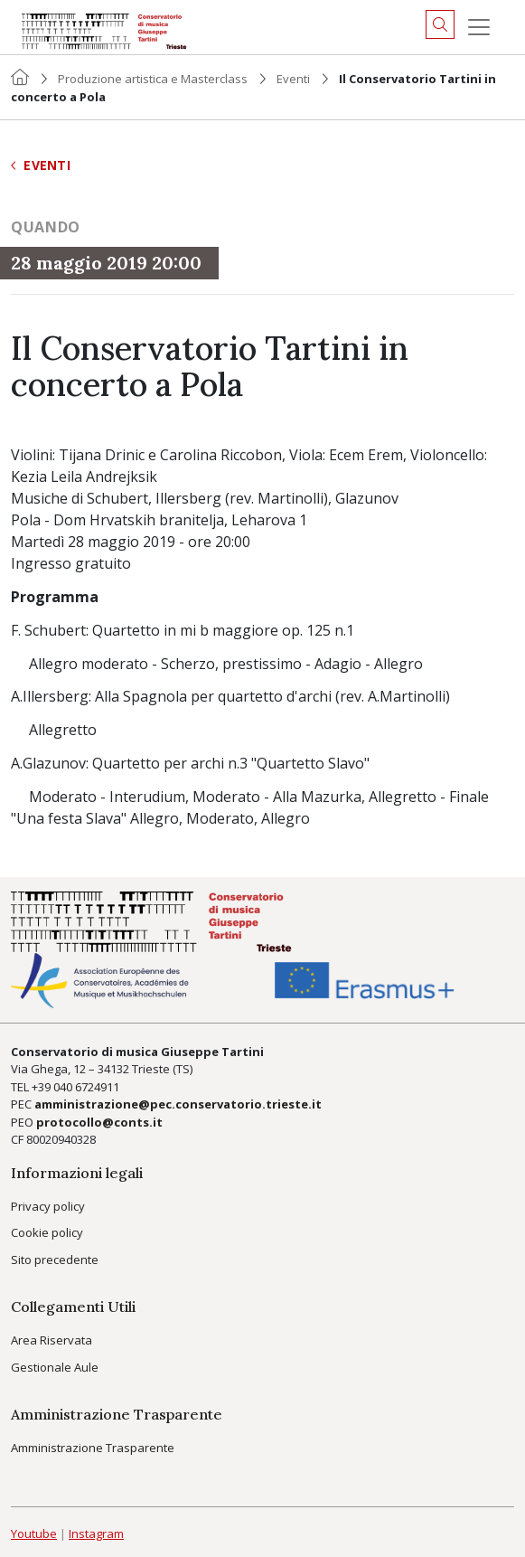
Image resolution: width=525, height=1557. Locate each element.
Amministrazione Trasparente (92, 1447)
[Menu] (479, 27)
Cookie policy (47, 1232)
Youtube (34, 1533)
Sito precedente (54, 1259)
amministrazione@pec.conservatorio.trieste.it (178, 1104)
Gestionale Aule (54, 1367)
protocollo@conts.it (99, 1122)
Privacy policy (48, 1206)
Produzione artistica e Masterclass (153, 79)
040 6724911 (86, 1087)
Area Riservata (51, 1340)
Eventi (293, 79)
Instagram (96, 1533)
